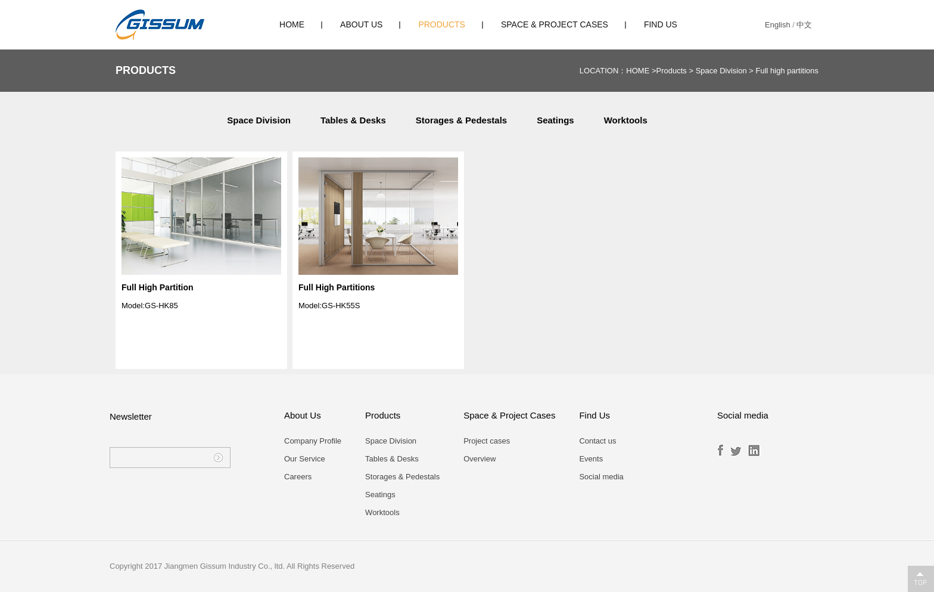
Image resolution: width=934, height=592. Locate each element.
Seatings (555, 120)
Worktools (625, 120)
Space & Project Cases (554, 24)
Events (591, 458)
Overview (479, 458)
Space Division (721, 70)
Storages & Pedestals (461, 120)
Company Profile (312, 440)
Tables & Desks (353, 120)
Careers (298, 476)
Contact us (597, 440)
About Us (361, 24)
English (777, 24)
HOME (291, 24)
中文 (804, 24)
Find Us (660, 24)
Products (441, 24)
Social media (601, 476)
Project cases (486, 440)
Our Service (304, 458)
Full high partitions (787, 70)
